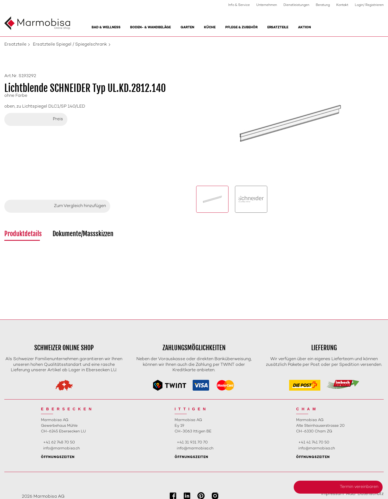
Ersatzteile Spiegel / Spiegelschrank (70, 44)
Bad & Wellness (106, 27)
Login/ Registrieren (369, 5)
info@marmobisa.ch (61, 448)
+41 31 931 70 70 (192, 443)
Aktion (304, 27)
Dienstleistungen (296, 5)
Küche (210, 27)
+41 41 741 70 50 (313, 443)
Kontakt (342, 5)
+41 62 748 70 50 (59, 443)
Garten (187, 27)
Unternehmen (266, 5)
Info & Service (239, 5)
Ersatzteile (277, 27)
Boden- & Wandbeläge (150, 27)
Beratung (323, 5)
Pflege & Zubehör (241, 27)
